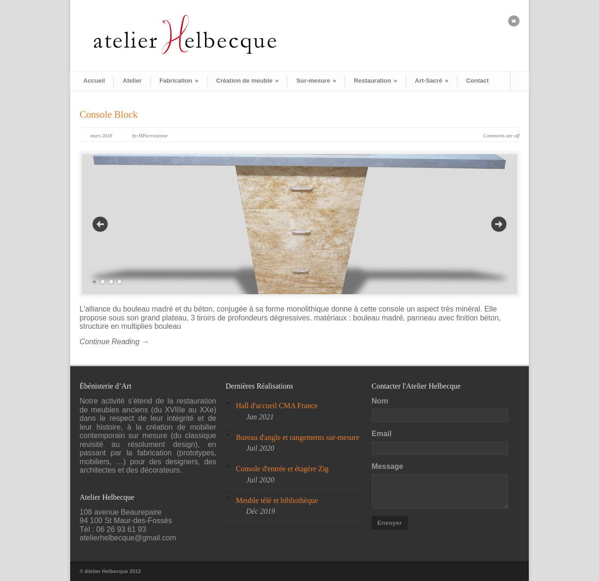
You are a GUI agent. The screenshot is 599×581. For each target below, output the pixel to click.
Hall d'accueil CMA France (277, 406)
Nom (380, 401)
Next (499, 224)
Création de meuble (247, 80)
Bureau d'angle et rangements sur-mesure (297, 437)
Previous (100, 224)
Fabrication (179, 80)
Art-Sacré (431, 80)
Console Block (109, 114)
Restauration (375, 80)
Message (387, 466)
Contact (477, 80)
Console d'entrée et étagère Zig (282, 469)
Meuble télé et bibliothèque (277, 500)
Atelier (132, 80)
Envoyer (389, 522)
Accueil (94, 80)
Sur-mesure (316, 80)
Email (382, 434)
